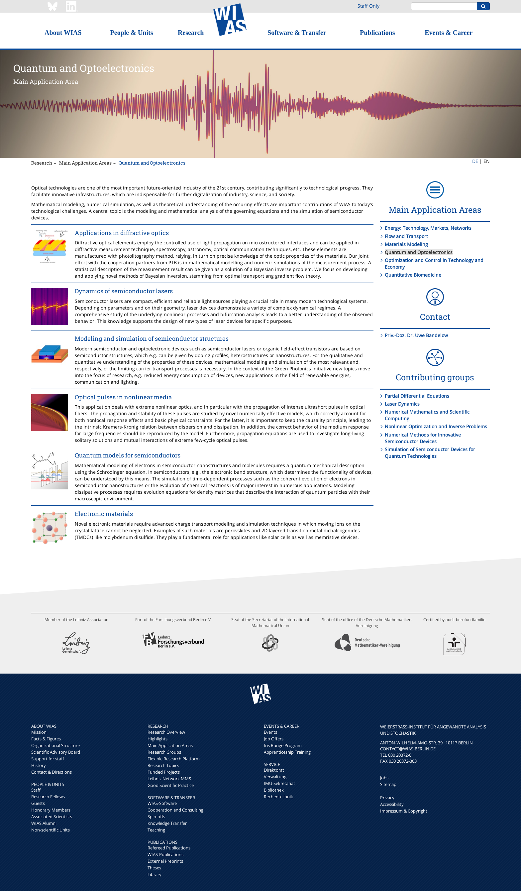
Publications (377, 32)
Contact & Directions (51, 772)
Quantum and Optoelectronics (152, 163)
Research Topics (163, 765)
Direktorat (274, 770)
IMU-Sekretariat (279, 783)
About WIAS (63, 32)
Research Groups (164, 752)
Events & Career (448, 32)
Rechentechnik (278, 797)
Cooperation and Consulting (175, 810)
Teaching (156, 830)
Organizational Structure (55, 745)
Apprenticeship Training (287, 752)
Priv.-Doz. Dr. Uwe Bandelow (416, 335)
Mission (39, 732)
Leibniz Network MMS (169, 779)
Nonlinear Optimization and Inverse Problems (436, 426)
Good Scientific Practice (171, 785)
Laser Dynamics (402, 404)
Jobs (384, 778)
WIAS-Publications (165, 854)
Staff (36, 790)
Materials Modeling (406, 244)
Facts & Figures (46, 739)
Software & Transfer (296, 32)
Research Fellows (48, 797)
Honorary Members (50, 810)
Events (270, 732)
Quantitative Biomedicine (413, 275)
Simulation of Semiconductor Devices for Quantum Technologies (430, 452)
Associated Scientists (51, 817)
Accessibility (392, 804)
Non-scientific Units (50, 830)
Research (191, 32)
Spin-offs (156, 817)
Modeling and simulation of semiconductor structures (152, 338)
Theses (154, 868)
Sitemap (388, 784)
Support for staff (47, 759)
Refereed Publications (169, 848)
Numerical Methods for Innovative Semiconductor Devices (423, 438)
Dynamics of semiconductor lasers (124, 291)
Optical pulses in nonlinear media (123, 397)
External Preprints (165, 861)
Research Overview (166, 732)
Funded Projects (164, 772)
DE (475, 161)
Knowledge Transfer (167, 823)
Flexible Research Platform (174, 759)
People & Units (131, 32)
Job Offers (273, 739)
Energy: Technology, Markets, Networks (428, 228)
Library (154, 874)
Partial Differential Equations (417, 396)
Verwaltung (275, 777)
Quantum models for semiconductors (127, 455)
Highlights (157, 739)
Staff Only (368, 6)
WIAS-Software (162, 803)
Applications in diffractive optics (122, 233)
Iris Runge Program (283, 745)
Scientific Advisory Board (55, 752)
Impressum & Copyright (403, 811)
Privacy (387, 798)
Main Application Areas (85, 163)
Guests (38, 803)
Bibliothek (274, 790)
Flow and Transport (406, 236)
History (38, 765)
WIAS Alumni (43, 823)
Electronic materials (104, 514)
